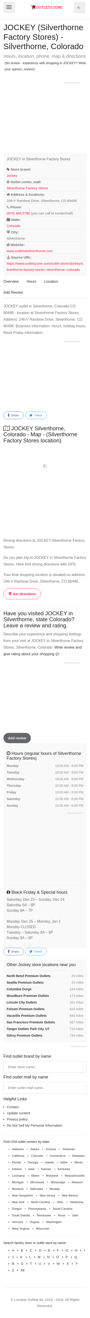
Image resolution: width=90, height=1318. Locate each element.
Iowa (31, 1169)
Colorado (14, 226)
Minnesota (37, 1182)
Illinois (78, 1162)
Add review (17, 738)
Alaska (34, 1149)
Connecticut (58, 1155)
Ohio (60, 1202)
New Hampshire (22, 1195)
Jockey (12, 175)
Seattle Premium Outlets (25, 982)
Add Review (13, 292)
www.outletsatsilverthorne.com (30, 251)
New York (18, 1202)
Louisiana (18, 1175)
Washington (54, 1222)
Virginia (34, 1222)
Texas (61, 1215)
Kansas (46, 1169)
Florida (16, 1162)
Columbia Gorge (19, 989)
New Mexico (70, 1195)
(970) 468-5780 (18, 213)
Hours (31, 281)
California (18, 1155)
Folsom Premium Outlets (26, 1009)
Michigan (18, 1182)
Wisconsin (42, 1228)
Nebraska (36, 1189)
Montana (18, 1189)
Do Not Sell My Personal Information (34, 1125)
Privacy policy (17, 1119)
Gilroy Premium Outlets (24, 1035)
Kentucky (64, 1169)
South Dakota (21, 1215)
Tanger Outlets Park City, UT (28, 1029)
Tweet (35, 415)
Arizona (51, 1149)
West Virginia (20, 1228)
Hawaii (49, 1162)
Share (13, 415)
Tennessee (44, 1215)
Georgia (33, 1162)
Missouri (77, 1182)
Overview (11, 281)
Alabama (18, 1149)
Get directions (22, 594)
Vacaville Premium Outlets (27, 1015)
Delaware (78, 1155)
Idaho (64, 1162)
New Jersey (47, 1195)
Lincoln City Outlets (22, 1002)
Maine (35, 1175)
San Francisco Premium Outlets (31, 1022)
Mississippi (58, 1182)
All (22, 1270)
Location (51, 281)
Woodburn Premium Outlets (28, 996)
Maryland (52, 1175)
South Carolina (62, 1208)
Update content (18, 1113)
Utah (75, 1215)
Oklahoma (76, 1202)
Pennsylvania (37, 1208)
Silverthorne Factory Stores (27, 188)
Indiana (17, 1169)
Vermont (17, 1222)
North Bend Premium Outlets (28, 976)
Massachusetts (75, 1175)
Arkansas (68, 1149)
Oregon (17, 1208)
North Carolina (40, 1202)
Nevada (54, 1189)
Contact (13, 1107)
